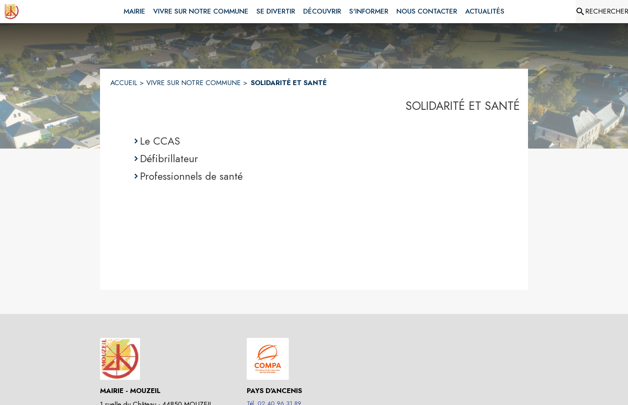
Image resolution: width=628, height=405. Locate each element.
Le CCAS (160, 141)
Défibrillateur (169, 158)
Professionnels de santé (191, 176)
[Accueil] (11, 12)
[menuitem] (134, 10)
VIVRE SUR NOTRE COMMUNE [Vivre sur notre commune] (193, 82)
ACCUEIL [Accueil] (123, 82)
